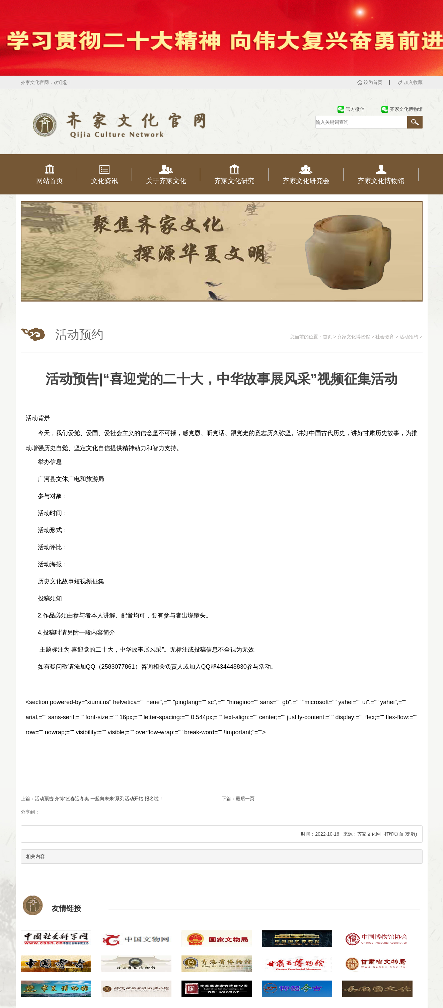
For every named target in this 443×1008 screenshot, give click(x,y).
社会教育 (384, 336)
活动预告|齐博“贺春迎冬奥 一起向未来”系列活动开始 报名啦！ (99, 798)
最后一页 (245, 798)
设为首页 (373, 82)
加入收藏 (413, 82)
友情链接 (66, 908)
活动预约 (408, 336)
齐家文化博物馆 (353, 336)
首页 (327, 336)
